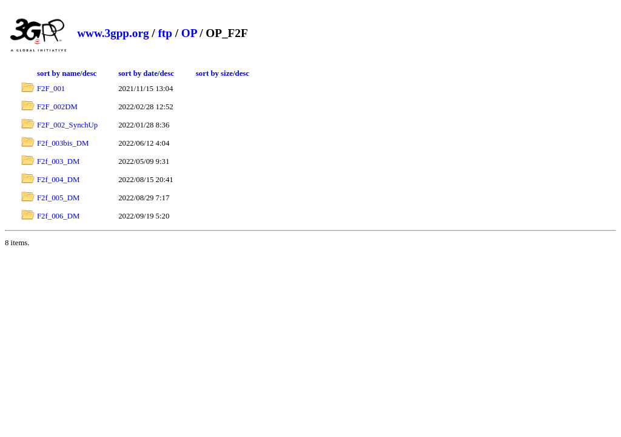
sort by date (138, 73)
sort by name (58, 73)
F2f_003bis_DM (63, 143)
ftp (165, 33)
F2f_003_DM (58, 161)
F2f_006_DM (58, 216)
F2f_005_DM (58, 198)
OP (189, 33)
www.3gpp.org (113, 33)
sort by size (214, 73)
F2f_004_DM (58, 179)
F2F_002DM (57, 107)
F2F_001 (51, 88)
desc (89, 73)
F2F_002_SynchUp (67, 125)
